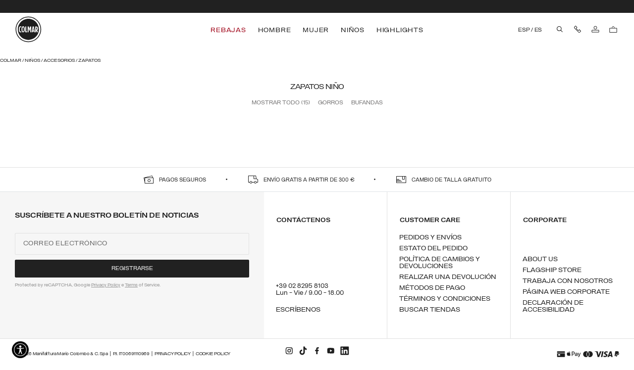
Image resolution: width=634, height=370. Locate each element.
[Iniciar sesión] (595, 30)
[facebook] (317, 351)
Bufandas (367, 103)
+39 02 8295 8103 (302, 286)
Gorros (330, 103)
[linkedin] (344, 351)
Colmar (11, 60)
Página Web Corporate (566, 292)
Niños (33, 60)
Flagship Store (552, 270)
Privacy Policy (105, 285)
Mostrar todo (281, 103)
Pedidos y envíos (430, 237)
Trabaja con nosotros (568, 281)
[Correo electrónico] (132, 244)
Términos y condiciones (444, 299)
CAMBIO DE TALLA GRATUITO (451, 180)
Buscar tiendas (429, 310)
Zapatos (89, 60)
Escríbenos (298, 310)
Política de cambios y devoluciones (439, 263)
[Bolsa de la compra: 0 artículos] (613, 30)
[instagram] (289, 351)
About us (540, 259)
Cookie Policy (213, 354)
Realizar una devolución (447, 277)
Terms (131, 285)
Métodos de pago (432, 288)
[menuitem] (229, 30)
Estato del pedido (433, 248)
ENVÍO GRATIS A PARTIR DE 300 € (309, 180)
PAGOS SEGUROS (182, 180)
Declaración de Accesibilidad (553, 306)
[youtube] (330, 351)
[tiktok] (303, 351)
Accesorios (60, 60)
